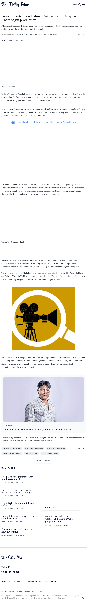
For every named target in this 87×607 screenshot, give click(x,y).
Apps (45, 581)
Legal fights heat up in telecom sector (18, 504)
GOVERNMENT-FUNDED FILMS (12, 448)
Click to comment (43, 460)
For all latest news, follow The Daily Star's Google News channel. (43, 122)
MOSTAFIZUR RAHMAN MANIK (34, 448)
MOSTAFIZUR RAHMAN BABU (56, 448)
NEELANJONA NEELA (31, 453)
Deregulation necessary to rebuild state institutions (19, 517)
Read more (7, 425)
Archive (54, 581)
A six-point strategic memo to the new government (19, 530)
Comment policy (33, 581)
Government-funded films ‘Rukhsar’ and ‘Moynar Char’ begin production (58, 519)
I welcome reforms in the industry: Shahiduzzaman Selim (37, 429)
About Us (5, 581)
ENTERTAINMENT (53, 34)
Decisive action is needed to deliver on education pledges (16, 491)
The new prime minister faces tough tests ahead (17, 478)
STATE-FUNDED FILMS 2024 (50, 453)
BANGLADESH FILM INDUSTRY (12, 453)
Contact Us (18, 581)
